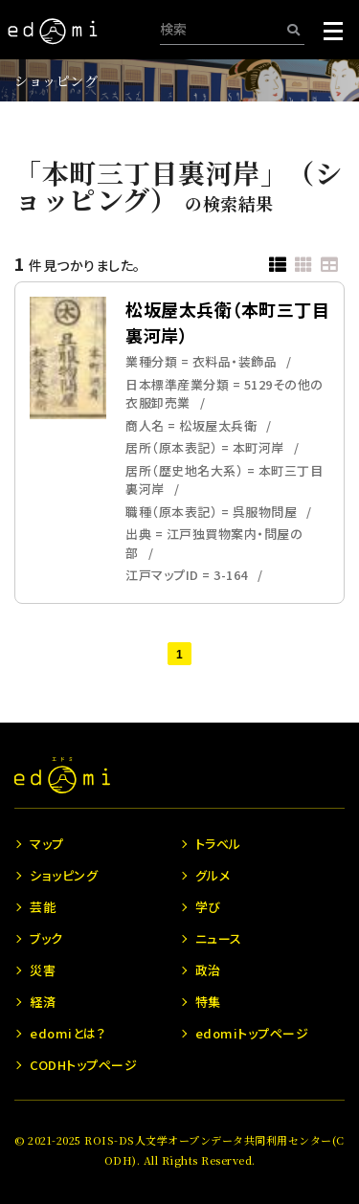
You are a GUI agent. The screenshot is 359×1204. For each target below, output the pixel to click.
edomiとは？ (67, 1033)
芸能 (43, 907)
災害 (43, 970)
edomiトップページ (252, 1033)
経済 (43, 1001)
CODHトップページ (83, 1065)
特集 (208, 1001)
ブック (46, 938)
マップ (47, 844)
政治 (208, 970)
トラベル (218, 844)
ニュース (218, 938)
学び (208, 907)
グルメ (213, 875)
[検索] (293, 29)
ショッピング (56, 80)
